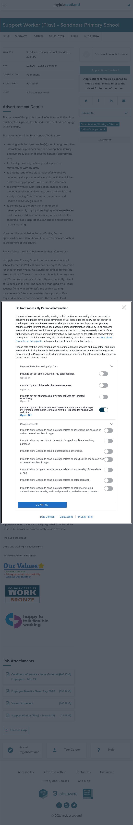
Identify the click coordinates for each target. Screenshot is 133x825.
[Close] (125, 308)
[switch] (103, 373)
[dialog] (67, 412)
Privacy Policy (85, 516)
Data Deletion (47, 516)
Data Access (66, 516)
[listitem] (66, 366)
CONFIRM (42, 504)
